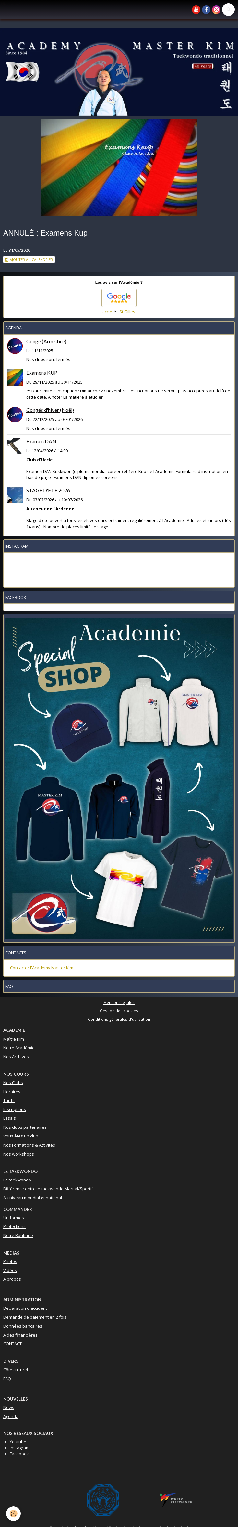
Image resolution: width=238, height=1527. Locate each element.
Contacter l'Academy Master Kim (41, 968)
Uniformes (13, 1218)
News (8, 1407)
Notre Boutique (18, 1235)
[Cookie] (13, 1513)
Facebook (20, 1454)
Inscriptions (14, 1109)
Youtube (18, 1442)
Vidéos (10, 1270)
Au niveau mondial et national (32, 1198)
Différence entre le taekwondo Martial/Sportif (48, 1188)
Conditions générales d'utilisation (119, 1019)
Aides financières (20, 1335)
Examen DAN (41, 441)
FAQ (7, 1379)
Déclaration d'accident (25, 1308)
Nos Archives (16, 1057)
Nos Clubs (13, 1082)
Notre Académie (19, 1048)
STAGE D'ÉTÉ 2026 (48, 491)
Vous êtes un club (20, 1136)
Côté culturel (15, 1369)
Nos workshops (18, 1154)
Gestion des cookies (119, 1010)
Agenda (10, 1416)
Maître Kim (13, 1039)
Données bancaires (22, 1326)
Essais (9, 1118)
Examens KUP (41, 373)
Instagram (20, 1448)
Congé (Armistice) (46, 341)
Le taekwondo (17, 1180)
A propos (12, 1279)
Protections (14, 1226)
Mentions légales (119, 1002)
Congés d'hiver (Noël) (50, 410)
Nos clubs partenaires (25, 1127)
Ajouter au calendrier (29, 259)
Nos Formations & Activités (29, 1145)
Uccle (107, 312)
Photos (10, 1261)
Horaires (11, 1092)
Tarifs (9, 1100)
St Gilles (127, 312)
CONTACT (12, 1344)
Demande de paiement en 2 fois (34, 1317)
